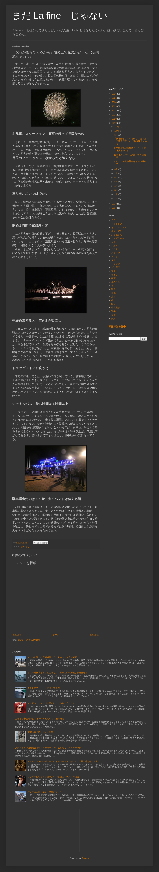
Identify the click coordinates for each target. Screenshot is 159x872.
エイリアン (116, 231)
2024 (114, 102)
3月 (116, 190)
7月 (116, 173)
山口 (113, 304)
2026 (114, 94)
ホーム (56, 634)
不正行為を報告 (117, 326)
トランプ (115, 264)
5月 (116, 181)
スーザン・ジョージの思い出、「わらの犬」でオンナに (54, 703)
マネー (114, 271)
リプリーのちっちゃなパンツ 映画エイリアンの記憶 (53, 776)
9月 (116, 135)
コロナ (114, 249)
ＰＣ (113, 220)
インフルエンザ (118, 227)
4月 (116, 186)
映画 (113, 278)
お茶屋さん (116, 234)
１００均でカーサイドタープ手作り (45, 688)
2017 (114, 208)
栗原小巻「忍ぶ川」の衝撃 (40, 732)
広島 (113, 296)
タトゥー (115, 260)
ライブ (114, 274)
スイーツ (115, 253)
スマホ (114, 256)
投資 (113, 315)
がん (113, 242)
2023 (114, 106)
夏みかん (115, 282)
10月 (116, 131)
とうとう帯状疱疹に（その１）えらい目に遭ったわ (39, 718)
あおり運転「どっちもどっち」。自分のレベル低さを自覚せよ (57, 672)
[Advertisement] (128, 64)
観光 (22, 547)
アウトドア (116, 224)
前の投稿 (94, 634)
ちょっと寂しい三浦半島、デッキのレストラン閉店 (52, 657)
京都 (113, 293)
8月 (116, 169)
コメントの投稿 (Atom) (29, 640)
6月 (116, 177)
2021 (114, 114)
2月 (116, 194)
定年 (113, 311)
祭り (28, 547)
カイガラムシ (117, 238)
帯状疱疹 (115, 307)
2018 (114, 204)
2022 (114, 110)
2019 (114, 123)
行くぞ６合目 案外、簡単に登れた (45, 792)
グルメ (114, 245)
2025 (114, 98)
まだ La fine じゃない (59, 15)
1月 (116, 198)
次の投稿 (17, 634)
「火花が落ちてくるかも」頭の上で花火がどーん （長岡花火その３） (130, 141)
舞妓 (113, 318)
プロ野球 (115, 267)
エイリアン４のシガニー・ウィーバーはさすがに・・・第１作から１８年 (63, 761)
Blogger (85, 858)
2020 (114, 119)
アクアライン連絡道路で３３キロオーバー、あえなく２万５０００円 (48, 747)
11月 (116, 126)
